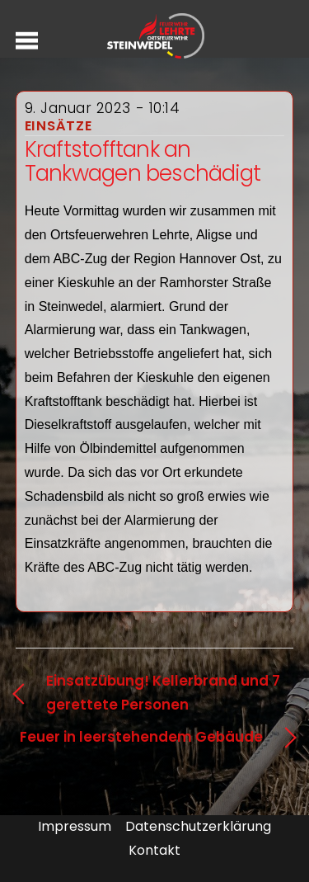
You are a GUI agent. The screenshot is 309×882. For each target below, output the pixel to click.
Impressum (74, 826)
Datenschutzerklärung (198, 826)
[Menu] (27, 40)
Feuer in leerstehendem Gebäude (141, 737)
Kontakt (154, 850)
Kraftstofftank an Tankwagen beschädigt (142, 161)
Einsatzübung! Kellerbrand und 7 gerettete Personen (163, 693)
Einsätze (58, 125)
